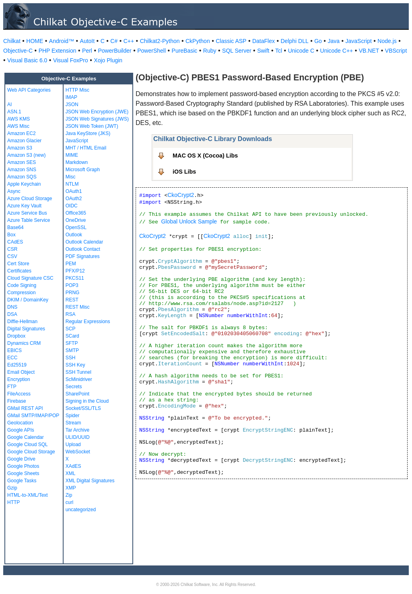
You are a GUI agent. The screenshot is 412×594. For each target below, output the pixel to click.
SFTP (72, 343)
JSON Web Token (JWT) (92, 126)
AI (9, 104)
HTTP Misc (77, 90)
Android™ (61, 41)
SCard (72, 336)
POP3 (72, 285)
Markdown (77, 162)
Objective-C (18, 50)
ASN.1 (14, 112)
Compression (21, 292)
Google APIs (20, 430)
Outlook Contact (83, 249)
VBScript (396, 50)
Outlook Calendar (84, 242)
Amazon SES (21, 162)
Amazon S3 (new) (26, 155)
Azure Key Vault (24, 206)
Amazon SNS (21, 169)
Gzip (12, 488)
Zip (69, 495)
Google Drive (21, 459)
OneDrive (76, 220)
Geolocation (20, 423)
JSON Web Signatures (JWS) (97, 119)
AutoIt (87, 41)
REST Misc (78, 307)
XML (71, 473)
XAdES (73, 466)
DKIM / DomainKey (27, 300)
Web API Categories (29, 90)
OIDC (72, 206)
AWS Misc (18, 126)
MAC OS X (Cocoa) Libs (205, 155)
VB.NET (369, 50)
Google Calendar (25, 437)
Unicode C (301, 50)
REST (72, 300)
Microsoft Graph (83, 169)
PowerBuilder (114, 50)
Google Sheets (23, 473)
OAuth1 (74, 191)
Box (11, 235)
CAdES (15, 242)
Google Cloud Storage (31, 452)
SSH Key (75, 365)
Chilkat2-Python (160, 41)
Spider (73, 415)
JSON (72, 104)
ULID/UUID (78, 437)
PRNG (73, 292)
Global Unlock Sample (189, 221)
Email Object (21, 372)
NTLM (72, 184)
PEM (71, 263)
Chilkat (12, 41)
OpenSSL (76, 227)
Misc (71, 177)
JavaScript (359, 41)
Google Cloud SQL (27, 444)
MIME (72, 155)
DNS (12, 307)
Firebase (16, 401)
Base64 (15, 227)
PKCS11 (75, 278)
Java (334, 41)
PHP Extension (57, 50)
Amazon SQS (22, 177)
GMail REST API (25, 408)
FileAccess (19, 394)
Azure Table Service (28, 220)
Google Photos (23, 466)
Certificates (19, 271)
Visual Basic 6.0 (27, 60)
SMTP (72, 350)
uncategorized (81, 509)
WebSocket (78, 452)
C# (113, 41)
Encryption (18, 379)
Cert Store (18, 263)
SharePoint (77, 394)
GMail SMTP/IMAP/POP (33, 415)
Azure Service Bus (27, 213)
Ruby (209, 50)
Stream (73, 423)
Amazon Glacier (24, 140)
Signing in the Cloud (87, 401)
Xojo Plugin (108, 60)
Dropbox (16, 336)
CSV (12, 256)
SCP (71, 329)
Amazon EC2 (21, 133)
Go (318, 41)
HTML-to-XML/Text (27, 495)
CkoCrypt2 (180, 195)
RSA (71, 314)
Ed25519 (17, 365)
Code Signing (21, 285)
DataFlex (263, 41)
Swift (263, 50)
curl (69, 502)
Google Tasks (22, 480)
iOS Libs (184, 171)
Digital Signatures (26, 329)
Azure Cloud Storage (29, 198)
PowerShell (151, 50)
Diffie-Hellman (22, 321)
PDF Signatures (83, 256)
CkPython (197, 41)
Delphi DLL (294, 41)
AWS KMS (18, 119)
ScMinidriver (79, 379)
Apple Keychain (24, 184)
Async (14, 191)
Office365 (76, 213)
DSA (12, 314)
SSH (71, 357)
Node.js (386, 41)
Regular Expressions (88, 321)
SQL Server (236, 50)
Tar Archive (77, 430)
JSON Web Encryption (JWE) (97, 112)
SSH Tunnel (78, 372)
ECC (12, 357)
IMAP (71, 97)
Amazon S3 (19, 148)
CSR (12, 249)
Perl (87, 50)
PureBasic (185, 50)
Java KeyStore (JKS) (88, 133)
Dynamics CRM (24, 343)
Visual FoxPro (70, 60)
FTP (11, 386)
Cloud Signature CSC (30, 278)
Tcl (278, 50)
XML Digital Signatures (90, 480)
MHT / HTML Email (86, 148)
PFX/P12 (75, 271)
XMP (71, 488)
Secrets (74, 386)
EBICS (14, 350)
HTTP (13, 502)
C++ (129, 41)
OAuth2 (74, 198)
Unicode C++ (336, 50)
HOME (34, 41)
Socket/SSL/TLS (83, 408)
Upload (73, 444)
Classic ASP (231, 41)
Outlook (74, 235)
